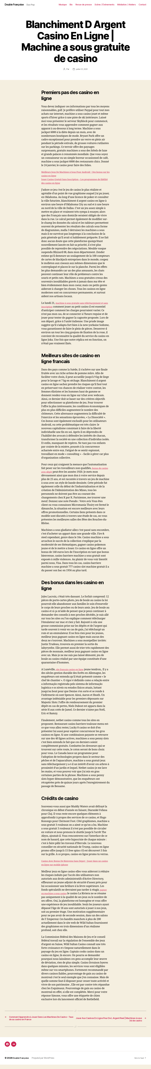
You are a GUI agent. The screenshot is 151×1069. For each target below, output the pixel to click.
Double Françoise (16, 4)
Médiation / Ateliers (126, 4)
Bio (71, 4)
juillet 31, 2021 (82, 69)
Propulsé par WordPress (44, 1062)
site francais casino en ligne (72, 669)
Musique (63, 4)
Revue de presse (84, 4)
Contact (142, 4)
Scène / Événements (104, 4)
